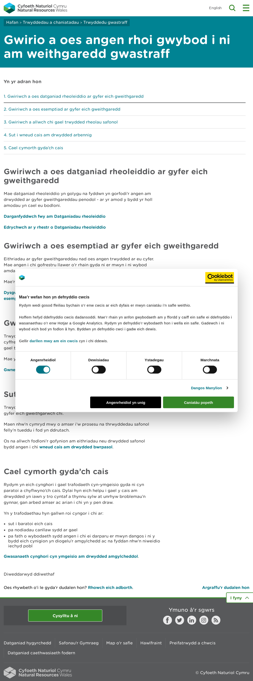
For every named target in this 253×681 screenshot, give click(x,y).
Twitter (179, 620)
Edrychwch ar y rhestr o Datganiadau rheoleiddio (55, 227)
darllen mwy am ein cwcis (54, 341)
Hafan (12, 22)
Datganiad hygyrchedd (27, 642)
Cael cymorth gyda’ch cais (35, 147)
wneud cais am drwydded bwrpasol (75, 446)
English (215, 7)
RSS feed (215, 620)
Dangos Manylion (206, 388)
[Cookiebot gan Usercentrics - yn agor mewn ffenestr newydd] (219, 278)
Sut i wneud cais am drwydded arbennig (50, 134)
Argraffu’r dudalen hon (225, 587)
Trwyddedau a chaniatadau (51, 22)
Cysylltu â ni (65, 615)
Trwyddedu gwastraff (105, 22)
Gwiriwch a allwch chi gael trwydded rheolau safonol (63, 122)
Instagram (203, 620)
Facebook (167, 620)
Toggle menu (246, 8)
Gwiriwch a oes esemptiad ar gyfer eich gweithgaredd (64, 109)
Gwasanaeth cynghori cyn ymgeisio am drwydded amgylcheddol (71, 556)
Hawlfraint (151, 642)
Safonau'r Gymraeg (79, 642)
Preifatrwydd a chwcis (192, 642)
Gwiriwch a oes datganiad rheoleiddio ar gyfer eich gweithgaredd (75, 96)
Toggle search (232, 8)
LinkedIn (191, 620)
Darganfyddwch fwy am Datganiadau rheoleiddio (54, 216)
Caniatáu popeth (198, 402)
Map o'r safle (119, 642)
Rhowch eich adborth (110, 587)
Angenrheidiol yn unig (125, 402)
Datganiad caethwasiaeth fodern (41, 652)
